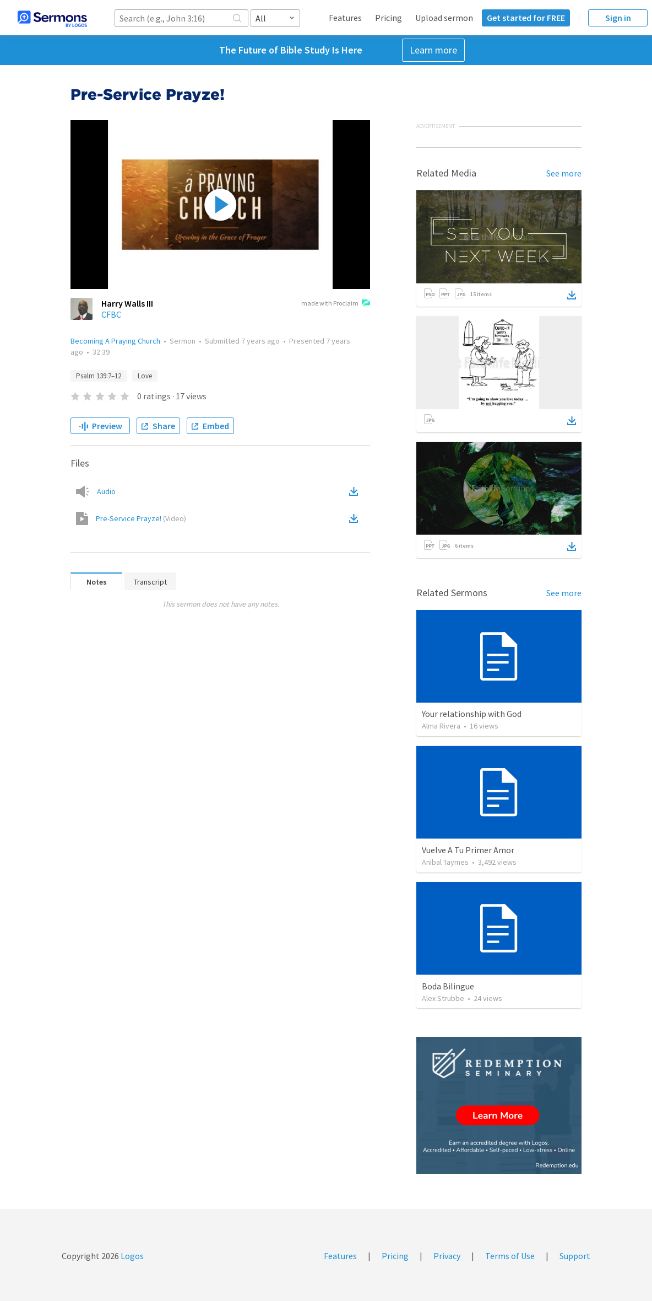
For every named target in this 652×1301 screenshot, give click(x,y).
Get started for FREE (526, 17)
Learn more (433, 50)
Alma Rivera (441, 726)
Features (345, 17)
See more (564, 173)
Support (574, 1255)
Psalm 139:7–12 (98, 376)
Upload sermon (444, 17)
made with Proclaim (335, 304)
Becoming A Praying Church (115, 341)
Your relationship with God (471, 713)
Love (145, 376)
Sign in (618, 17)
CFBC (111, 314)
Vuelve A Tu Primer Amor (468, 849)
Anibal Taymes (445, 862)
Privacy (446, 1255)
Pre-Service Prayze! (141, 518)
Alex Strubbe (443, 998)
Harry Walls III (127, 303)
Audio (106, 491)
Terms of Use (510, 1255)
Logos (131, 1255)
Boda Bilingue (448, 986)
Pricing (388, 17)
